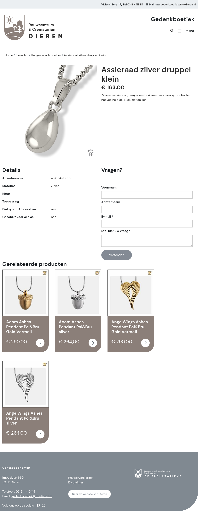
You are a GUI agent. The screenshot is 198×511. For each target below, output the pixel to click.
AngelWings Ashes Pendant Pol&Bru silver (24, 418)
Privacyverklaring (80, 478)
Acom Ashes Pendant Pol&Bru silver (75, 327)
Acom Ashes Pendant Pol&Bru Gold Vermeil (22, 327)
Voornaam (109, 187)
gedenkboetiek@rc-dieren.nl (31, 496)
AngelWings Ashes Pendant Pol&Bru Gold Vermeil (129, 327)
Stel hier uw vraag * (115, 231)
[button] (179, 31)
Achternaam (110, 202)
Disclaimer (75, 482)
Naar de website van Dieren (89, 494)
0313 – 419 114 (25, 491)
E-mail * (107, 217)
